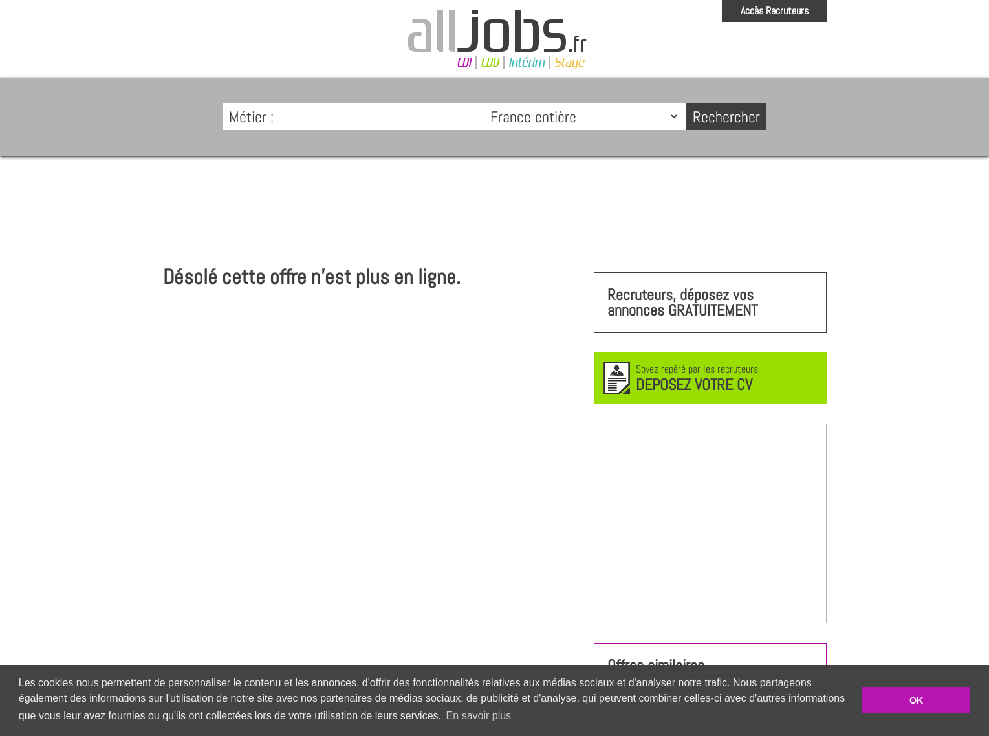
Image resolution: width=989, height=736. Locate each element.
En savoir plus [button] (479, 715)
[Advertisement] (495, 204)
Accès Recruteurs (775, 10)
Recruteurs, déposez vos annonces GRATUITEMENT (682, 302)
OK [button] (916, 700)
